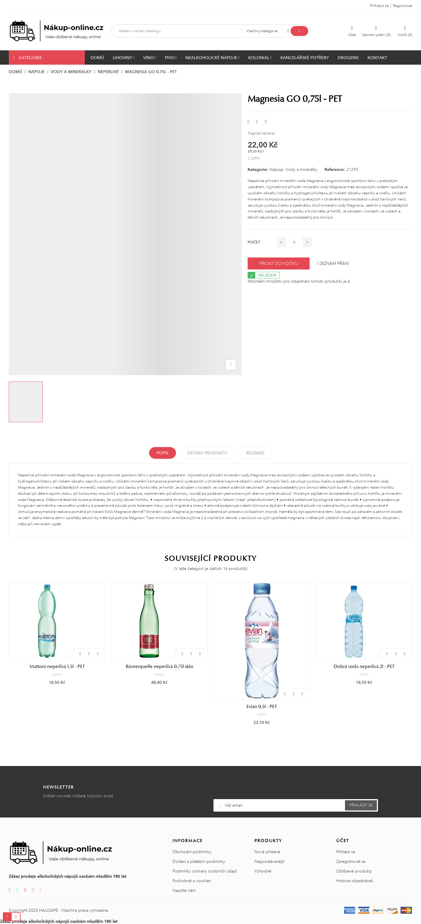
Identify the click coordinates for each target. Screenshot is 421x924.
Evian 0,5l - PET (261, 707)
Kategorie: (258, 169)
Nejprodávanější (269, 861)
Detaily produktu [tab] (207, 453)
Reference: (335, 169)
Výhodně (262, 871)
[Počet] (294, 242)
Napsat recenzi (261, 133)
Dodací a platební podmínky (198, 861)
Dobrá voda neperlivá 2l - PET (364, 666)
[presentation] (295, 784)
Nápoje (276, 169)
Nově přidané (267, 851)
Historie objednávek (354, 880)
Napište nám (184, 890)
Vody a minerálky (302, 169)
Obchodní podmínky (191, 851)
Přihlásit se (345, 851)
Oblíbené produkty (354, 871)
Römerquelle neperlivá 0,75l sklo (159, 666)
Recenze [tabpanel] (255, 453)
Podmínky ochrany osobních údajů (204, 871)
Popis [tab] (162, 453)
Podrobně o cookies (191, 880)
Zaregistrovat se (350, 861)
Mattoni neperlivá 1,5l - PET (57, 666)
